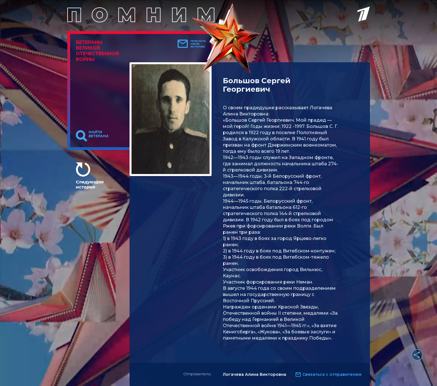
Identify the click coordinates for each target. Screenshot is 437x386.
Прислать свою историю (198, 44)
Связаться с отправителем (331, 374)
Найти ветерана (99, 134)
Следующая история (90, 184)
